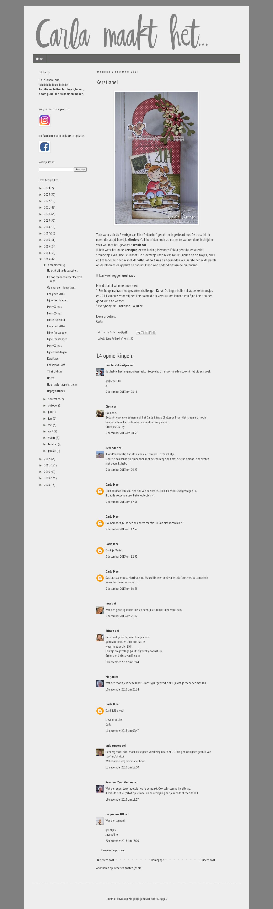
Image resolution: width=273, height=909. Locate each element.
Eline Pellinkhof (114, 338)
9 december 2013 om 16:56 (121, 588)
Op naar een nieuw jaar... (61, 287)
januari (52, 451)
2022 (47, 201)
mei (50, 425)
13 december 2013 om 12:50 (122, 767)
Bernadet (112, 448)
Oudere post (207, 860)
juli (50, 412)
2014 (47, 253)
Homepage (157, 860)
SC (131, 338)
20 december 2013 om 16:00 (122, 841)
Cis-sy (109, 406)
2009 (47, 478)
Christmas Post (56, 365)
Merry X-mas (54, 307)
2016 (47, 240)
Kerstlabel (53, 358)
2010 (47, 472)
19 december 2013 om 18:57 (122, 799)
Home (39, 59)
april (51, 431)
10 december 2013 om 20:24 (122, 689)
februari (53, 444)
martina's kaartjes (117, 365)
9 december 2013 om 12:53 (121, 556)
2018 (47, 227)
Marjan (110, 677)
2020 (47, 214)
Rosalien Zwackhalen (119, 782)
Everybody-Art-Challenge (114, 305)
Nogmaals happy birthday (62, 384)
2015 (47, 246)
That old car (54, 371)
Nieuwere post (105, 860)
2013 (47, 259)
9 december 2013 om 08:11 (121, 392)
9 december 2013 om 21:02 (121, 616)
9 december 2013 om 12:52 (121, 529)
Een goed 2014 (56, 294)
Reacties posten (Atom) (128, 868)
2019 (47, 220)
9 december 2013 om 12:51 (121, 502)
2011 (47, 465)
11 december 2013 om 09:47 (122, 730)
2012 (47, 459)
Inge (108, 603)
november (54, 399)
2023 (47, 194)
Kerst (126, 338)
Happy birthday (56, 391)
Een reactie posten (112, 850)
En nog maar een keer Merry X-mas (65, 279)
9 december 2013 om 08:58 (121, 433)
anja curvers (113, 745)
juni (50, 418)
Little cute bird (56, 320)
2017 (47, 233)
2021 (47, 207)
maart (52, 438)
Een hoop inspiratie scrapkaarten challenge (126, 290)
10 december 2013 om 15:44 (122, 662)
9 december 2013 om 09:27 (121, 469)
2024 (47, 188)
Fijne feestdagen (57, 300)
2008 (47, 485)
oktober (53, 405)
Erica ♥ (110, 631)
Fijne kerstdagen (57, 352)
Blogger (161, 899)
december (54, 265)
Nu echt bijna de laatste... (62, 270)
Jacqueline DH (115, 814)
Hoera (50, 378)
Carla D (110, 484)
